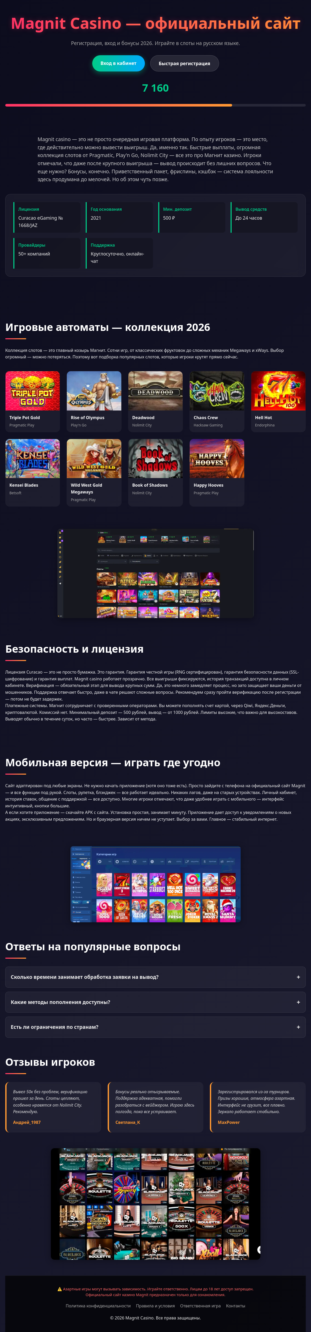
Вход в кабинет (119, 63)
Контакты (235, 1306)
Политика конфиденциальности (98, 1306)
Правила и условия (155, 1306)
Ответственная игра (200, 1306)
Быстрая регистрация (184, 63)
